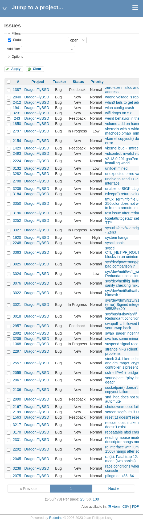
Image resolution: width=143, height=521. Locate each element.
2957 (17, 326)
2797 (17, 131)
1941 (17, 108)
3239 (17, 188)
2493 (17, 153)
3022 (17, 293)
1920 (17, 237)
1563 (17, 417)
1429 (17, 148)
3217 (17, 425)
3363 (17, 252)
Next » (113, 488)
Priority (97, 82)
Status (17, 40)
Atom (116, 507)
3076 (17, 283)
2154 (17, 141)
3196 (17, 213)
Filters (16, 33)
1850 (17, 124)
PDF (135, 507)
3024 (17, 274)
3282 (17, 174)
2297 (17, 351)
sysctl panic (114, 243)
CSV (125, 507)
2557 (17, 363)
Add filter (13, 49)
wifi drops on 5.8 (118, 113)
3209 (17, 338)
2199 (17, 412)
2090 (17, 399)
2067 (17, 380)
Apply (16, 69)
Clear (37, 69)
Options (17, 57)
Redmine (55, 518)
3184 (17, 194)
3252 (17, 220)
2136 (17, 389)
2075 (17, 476)
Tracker (59, 82)
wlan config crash (119, 108)
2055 (17, 372)
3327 (17, 230)
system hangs (116, 237)
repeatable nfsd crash (123, 432)
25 (82, 499)
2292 (17, 449)
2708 (17, 181)
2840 (17, 97)
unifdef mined (116, 168)
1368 (17, 344)
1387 (17, 89)
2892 (17, 333)
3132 (17, 168)
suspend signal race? (122, 344)
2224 (17, 161)
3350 (17, 203)
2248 (17, 243)
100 (96, 499)
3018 (17, 316)
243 (17, 118)
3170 (17, 432)
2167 (17, 407)
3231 (17, 113)
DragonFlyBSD (36, 89)
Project (37, 82)
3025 (17, 264)
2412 (17, 102)
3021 (17, 304)
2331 (17, 439)
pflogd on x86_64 (119, 476)
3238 (17, 468)
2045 (17, 459)
